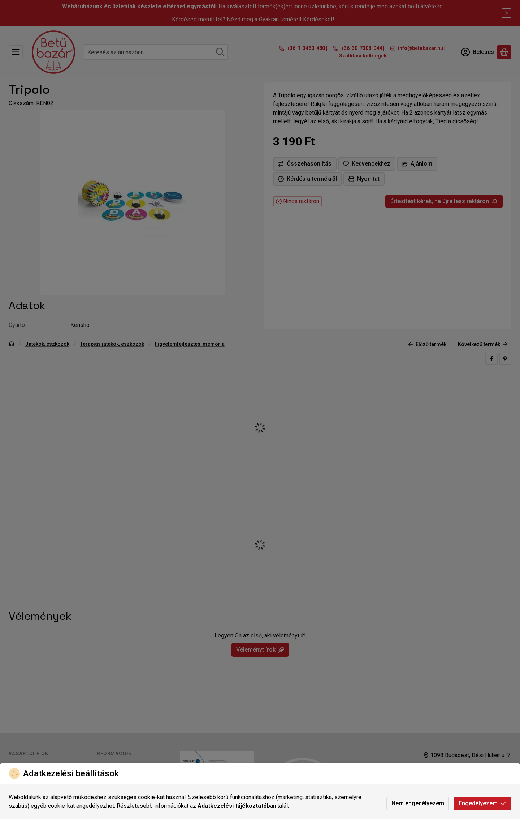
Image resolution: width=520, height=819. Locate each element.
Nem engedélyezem (417, 803)
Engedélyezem (482, 803)
